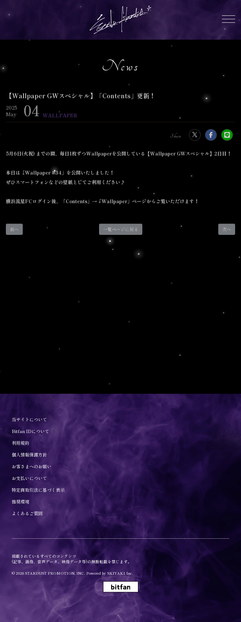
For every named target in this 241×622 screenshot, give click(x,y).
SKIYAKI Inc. (120, 573)
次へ (226, 232)
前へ (14, 232)
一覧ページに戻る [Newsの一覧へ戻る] (120, 232)
